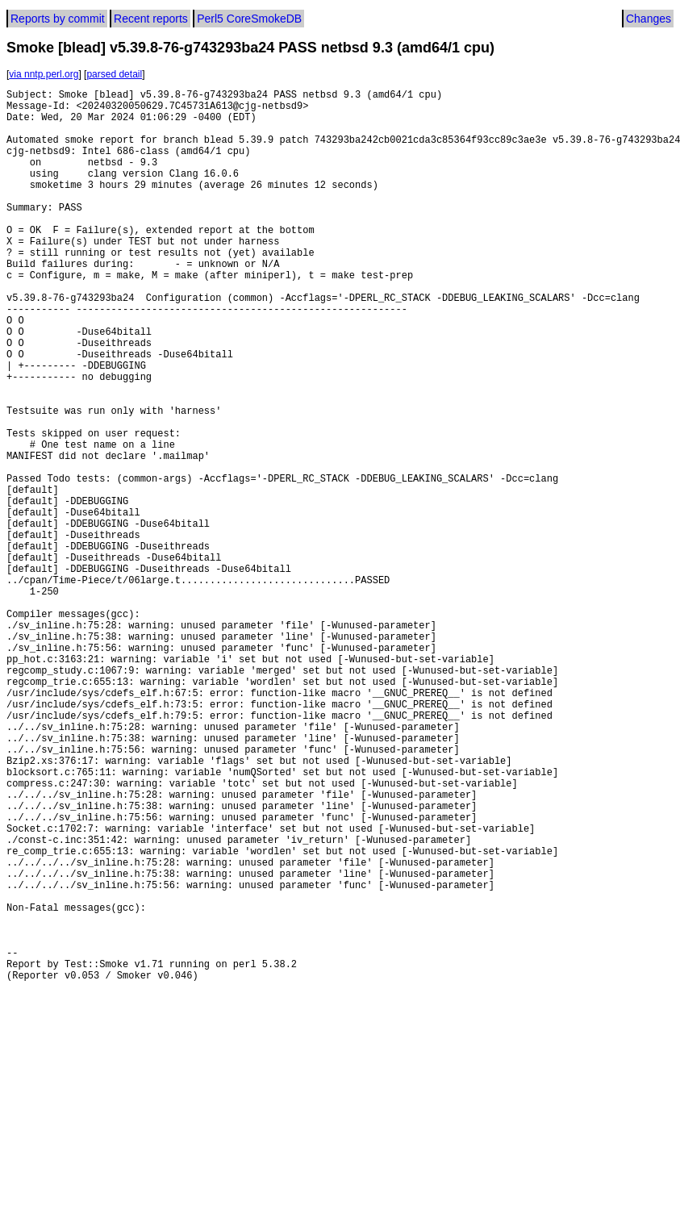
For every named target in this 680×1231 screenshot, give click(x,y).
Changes (648, 18)
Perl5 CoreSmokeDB (249, 18)
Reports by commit (57, 18)
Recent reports (151, 18)
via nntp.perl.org (43, 74)
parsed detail (114, 74)
